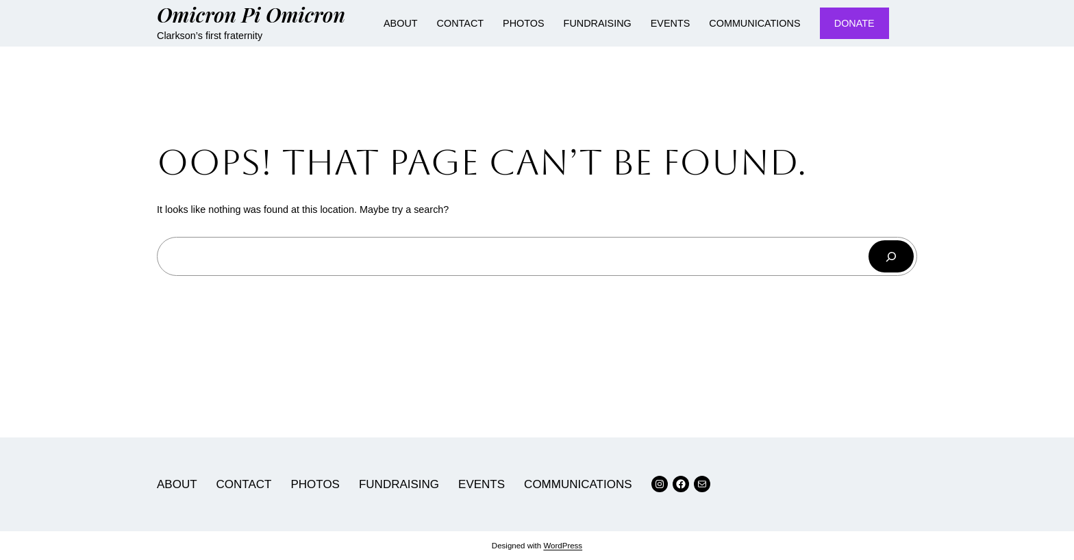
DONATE (854, 23)
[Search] (891, 256)
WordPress (562, 546)
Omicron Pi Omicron (251, 14)
